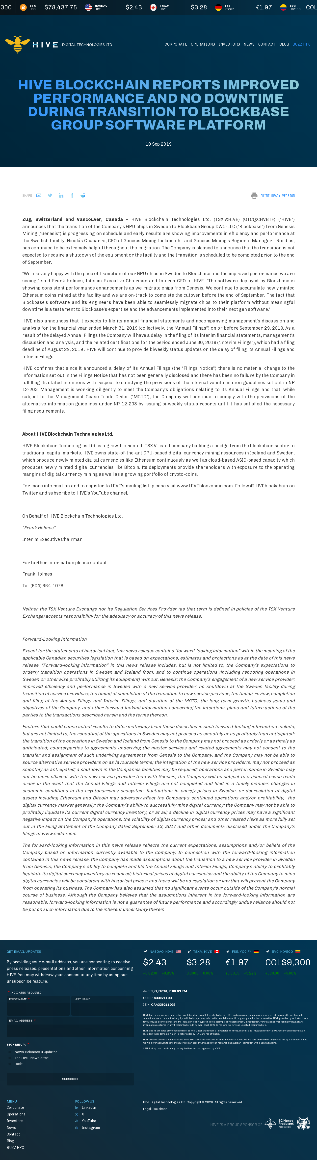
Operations (203, 44)
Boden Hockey (303, 1123)
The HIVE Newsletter (32, 1058)
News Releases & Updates (36, 1052)
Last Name (82, 999)
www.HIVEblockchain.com (205, 486)
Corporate (176, 44)
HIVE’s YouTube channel (102, 493)
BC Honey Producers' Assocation (279, 1123)
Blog (284, 44)
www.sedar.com (59, 833)
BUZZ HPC (301, 44)
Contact (267, 44)
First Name (19, 999)
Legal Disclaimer (155, 1109)
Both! (19, 1064)
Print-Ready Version (278, 196)
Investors (229, 44)
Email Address (22, 1020)
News (249, 44)
